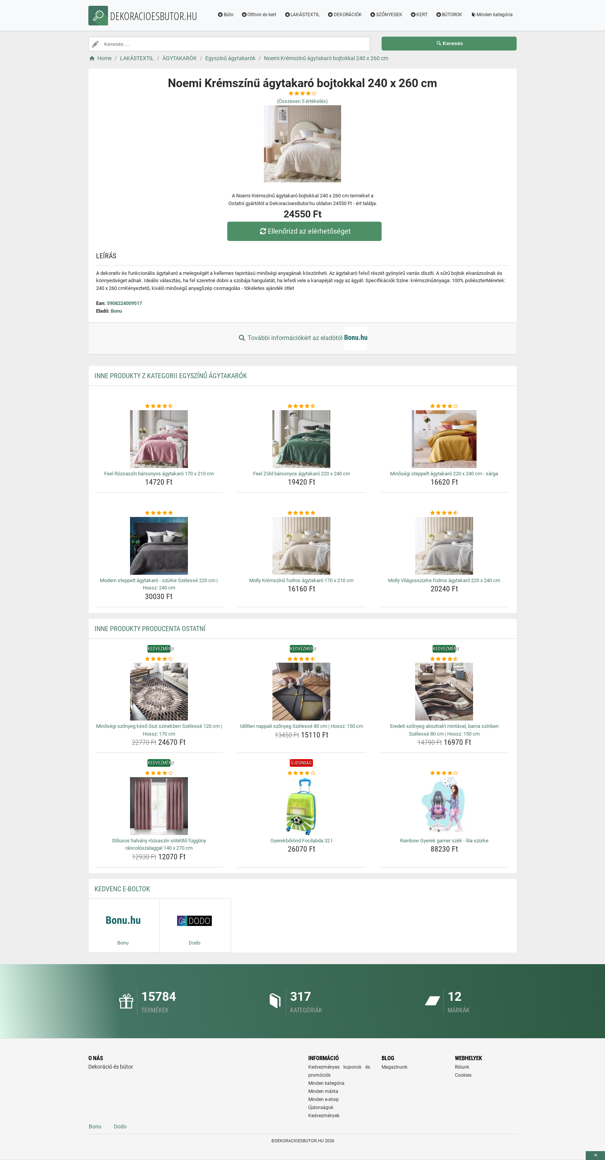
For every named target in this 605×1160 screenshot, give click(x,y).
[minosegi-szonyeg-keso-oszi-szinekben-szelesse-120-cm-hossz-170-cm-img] (159, 692)
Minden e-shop (323, 1099)
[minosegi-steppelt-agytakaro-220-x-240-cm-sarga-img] (444, 439)
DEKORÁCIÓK (344, 14)
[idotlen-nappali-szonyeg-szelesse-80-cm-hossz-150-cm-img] (301, 692)
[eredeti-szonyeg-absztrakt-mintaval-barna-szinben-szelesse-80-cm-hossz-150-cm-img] (444, 692)
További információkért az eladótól (302, 338)
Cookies (463, 1075)
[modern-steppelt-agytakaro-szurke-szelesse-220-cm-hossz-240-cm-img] (159, 546)
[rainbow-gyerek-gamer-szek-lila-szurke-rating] (444, 773)
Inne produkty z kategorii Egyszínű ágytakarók (171, 376)
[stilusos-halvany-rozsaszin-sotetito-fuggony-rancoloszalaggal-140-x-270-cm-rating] (159, 773)
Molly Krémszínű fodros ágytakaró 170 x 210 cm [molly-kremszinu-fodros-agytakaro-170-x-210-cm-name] (301, 580)
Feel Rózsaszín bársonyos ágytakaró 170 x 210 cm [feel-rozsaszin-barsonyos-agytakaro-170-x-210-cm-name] (159, 473)
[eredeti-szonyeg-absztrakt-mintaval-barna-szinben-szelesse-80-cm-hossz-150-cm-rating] (444, 659)
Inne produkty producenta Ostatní (150, 629)
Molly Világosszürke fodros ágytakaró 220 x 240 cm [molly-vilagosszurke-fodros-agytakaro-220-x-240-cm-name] (444, 580)
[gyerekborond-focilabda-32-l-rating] (301, 773)
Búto (225, 14)
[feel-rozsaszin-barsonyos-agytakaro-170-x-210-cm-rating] (159, 406)
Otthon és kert (259, 14)
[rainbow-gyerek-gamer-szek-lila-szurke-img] (444, 806)
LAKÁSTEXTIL (301, 14)
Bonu (116, 311)
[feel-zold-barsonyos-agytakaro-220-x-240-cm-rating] (301, 406)
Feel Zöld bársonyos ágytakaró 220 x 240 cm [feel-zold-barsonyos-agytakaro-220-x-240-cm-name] (301, 473)
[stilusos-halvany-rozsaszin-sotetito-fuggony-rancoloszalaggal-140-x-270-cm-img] (159, 806)
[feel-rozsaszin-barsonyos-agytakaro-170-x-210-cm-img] (159, 439)
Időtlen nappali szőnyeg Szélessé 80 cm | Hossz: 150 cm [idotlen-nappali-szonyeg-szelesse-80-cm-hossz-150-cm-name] (301, 726)
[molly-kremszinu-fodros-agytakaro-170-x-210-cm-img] (301, 546)
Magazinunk (394, 1067)
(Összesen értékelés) (302, 101)
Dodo (120, 1126)
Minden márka (323, 1091)
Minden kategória (491, 14)
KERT (419, 14)
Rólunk (462, 1067)
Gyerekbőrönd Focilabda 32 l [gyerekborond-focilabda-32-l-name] (301, 840)
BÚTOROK (448, 14)
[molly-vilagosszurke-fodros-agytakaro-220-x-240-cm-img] (444, 546)
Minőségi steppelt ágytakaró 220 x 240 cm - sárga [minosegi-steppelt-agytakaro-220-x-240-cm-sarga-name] (444, 473)
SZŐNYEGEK (386, 14)
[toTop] (595, 1155)
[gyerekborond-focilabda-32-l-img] (301, 806)
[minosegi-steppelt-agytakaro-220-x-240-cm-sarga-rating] (444, 406)
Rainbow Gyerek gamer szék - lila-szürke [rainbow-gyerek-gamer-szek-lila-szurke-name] (444, 840)
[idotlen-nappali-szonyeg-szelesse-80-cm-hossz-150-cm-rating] (301, 659)
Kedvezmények (324, 1115)
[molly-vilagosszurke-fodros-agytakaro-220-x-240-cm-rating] (444, 513)
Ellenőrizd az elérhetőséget (304, 231)
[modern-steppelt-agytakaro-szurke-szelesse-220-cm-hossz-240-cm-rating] (159, 513)
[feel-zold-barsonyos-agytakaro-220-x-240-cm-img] (301, 439)
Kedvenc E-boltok (122, 889)
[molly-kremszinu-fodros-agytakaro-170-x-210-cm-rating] (301, 513)
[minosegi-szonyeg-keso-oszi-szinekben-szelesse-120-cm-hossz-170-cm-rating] (159, 659)
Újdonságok (320, 1107)
